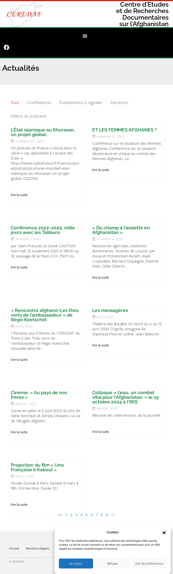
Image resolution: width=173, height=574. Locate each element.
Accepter (76, 566)
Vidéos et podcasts (29, 112)
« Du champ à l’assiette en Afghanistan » (121, 226)
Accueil (14, 545)
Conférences (39, 99)
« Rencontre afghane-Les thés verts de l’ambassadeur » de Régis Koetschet (45, 311)
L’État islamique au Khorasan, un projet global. (43, 129)
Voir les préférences (149, 566)
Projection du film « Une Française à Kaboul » (37, 464)
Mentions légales (37, 545)
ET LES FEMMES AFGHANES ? (124, 126)
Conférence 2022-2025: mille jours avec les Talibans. (43, 226)
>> (113, 511)
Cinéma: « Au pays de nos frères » (39, 391)
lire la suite (19, 191)
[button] (164, 534)
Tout (15, 99)
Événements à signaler (81, 99)
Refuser (112, 566)
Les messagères (110, 307)
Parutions (120, 99)
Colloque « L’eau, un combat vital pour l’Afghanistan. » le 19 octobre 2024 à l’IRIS (125, 393)
